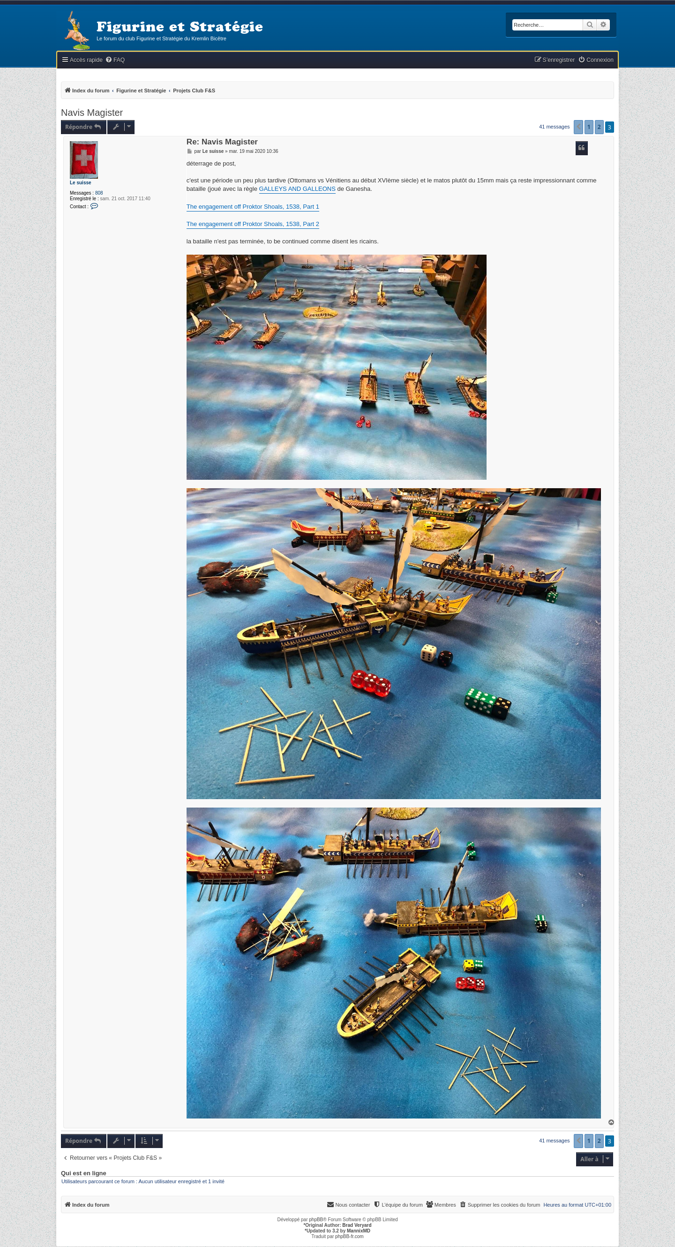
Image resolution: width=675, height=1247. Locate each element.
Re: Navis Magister (222, 142)
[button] (578, 127)
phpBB (316, 1219)
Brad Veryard (356, 1225)
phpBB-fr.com (349, 1236)
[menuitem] (115, 60)
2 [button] (599, 127)
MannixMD (358, 1230)
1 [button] (589, 127)
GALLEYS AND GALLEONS (297, 188)
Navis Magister (92, 112)
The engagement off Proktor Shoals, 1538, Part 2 (253, 223)
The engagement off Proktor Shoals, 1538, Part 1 (253, 206)
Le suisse (80, 182)
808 (99, 193)
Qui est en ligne (83, 1173)
